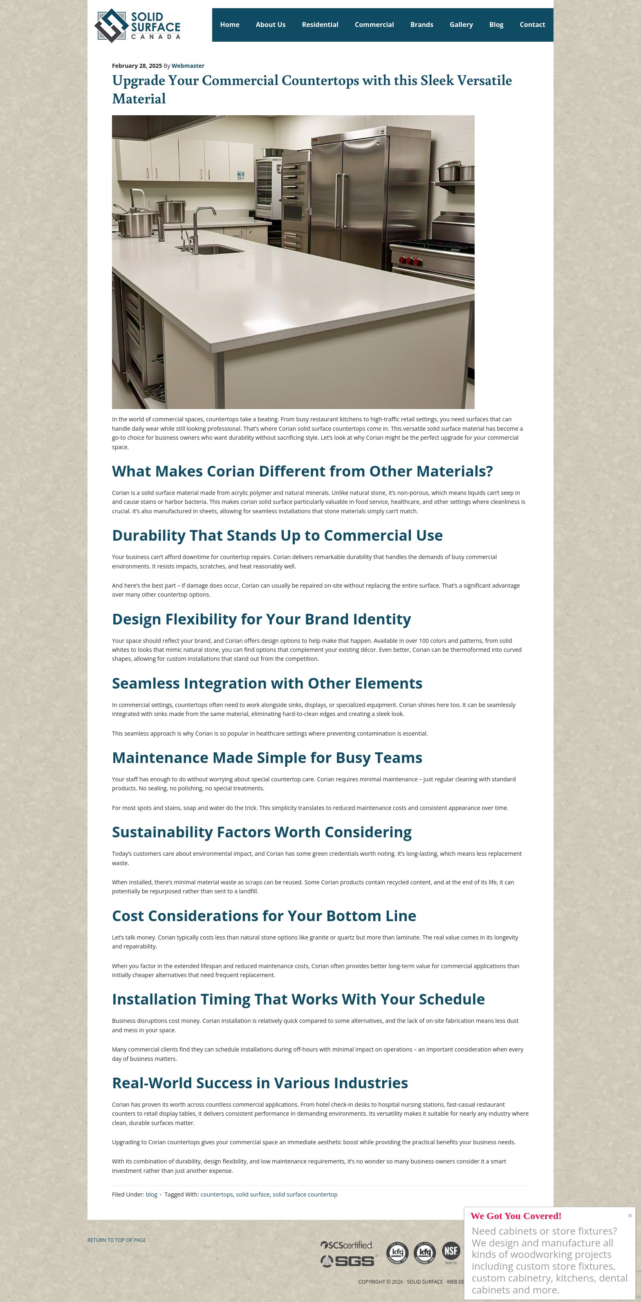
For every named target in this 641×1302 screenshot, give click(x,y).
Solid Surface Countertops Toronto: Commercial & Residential (91, 24)
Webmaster (188, 65)
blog (151, 1194)
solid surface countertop (305, 1194)
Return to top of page (116, 1240)
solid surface (252, 1194)
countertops (217, 1194)
